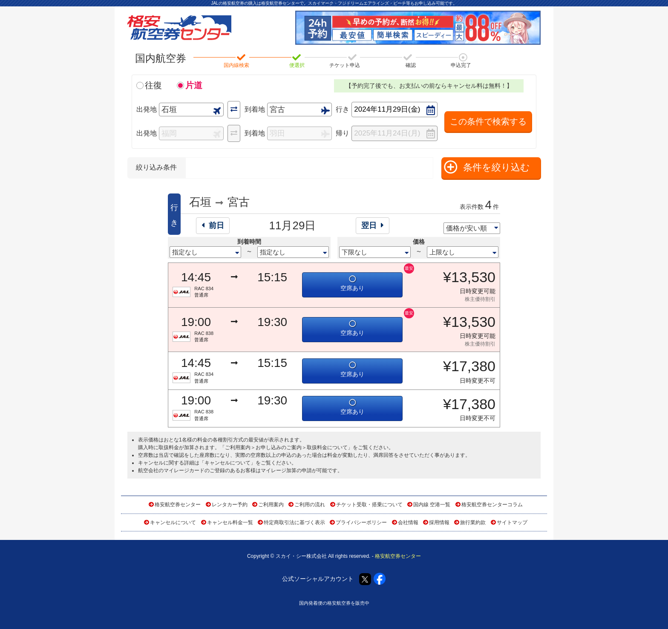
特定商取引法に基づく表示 (294, 522)
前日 (213, 225)
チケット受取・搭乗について (369, 505)
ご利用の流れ (309, 505)
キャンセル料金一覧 (230, 522)
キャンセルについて (227, 463)
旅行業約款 (473, 522)
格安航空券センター (178, 505)
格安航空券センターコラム (492, 505)
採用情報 (439, 522)
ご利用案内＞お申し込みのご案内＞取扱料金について (286, 447)
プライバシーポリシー (361, 522)
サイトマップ (512, 522)
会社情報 (408, 522)
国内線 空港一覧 (431, 505)
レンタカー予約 (230, 505)
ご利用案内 (271, 505)
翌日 (372, 225)
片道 (193, 85)
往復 (153, 85)
